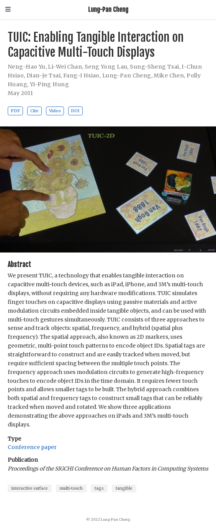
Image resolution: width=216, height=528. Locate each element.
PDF (15, 110)
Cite (34, 110)
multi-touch (71, 488)
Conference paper (32, 447)
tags (99, 488)
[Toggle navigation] (8, 9)
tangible (124, 488)
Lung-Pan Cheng (108, 9)
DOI (75, 110)
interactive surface (29, 488)
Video (55, 110)
